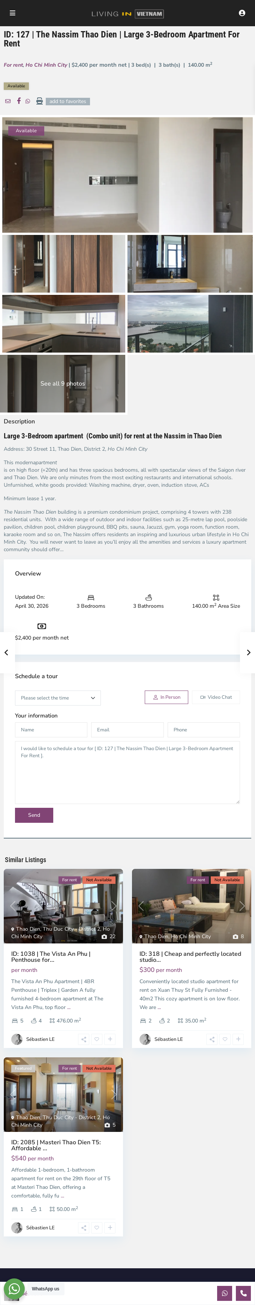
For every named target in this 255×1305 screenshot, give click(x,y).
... (68, 1007)
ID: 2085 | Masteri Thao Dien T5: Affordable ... (56, 1145)
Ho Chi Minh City (46, 65)
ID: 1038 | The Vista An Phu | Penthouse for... (50, 957)
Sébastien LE (40, 1039)
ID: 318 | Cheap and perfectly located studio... (190, 957)
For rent (13, 65)
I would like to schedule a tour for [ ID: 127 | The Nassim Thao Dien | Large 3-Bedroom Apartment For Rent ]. (127, 772)
